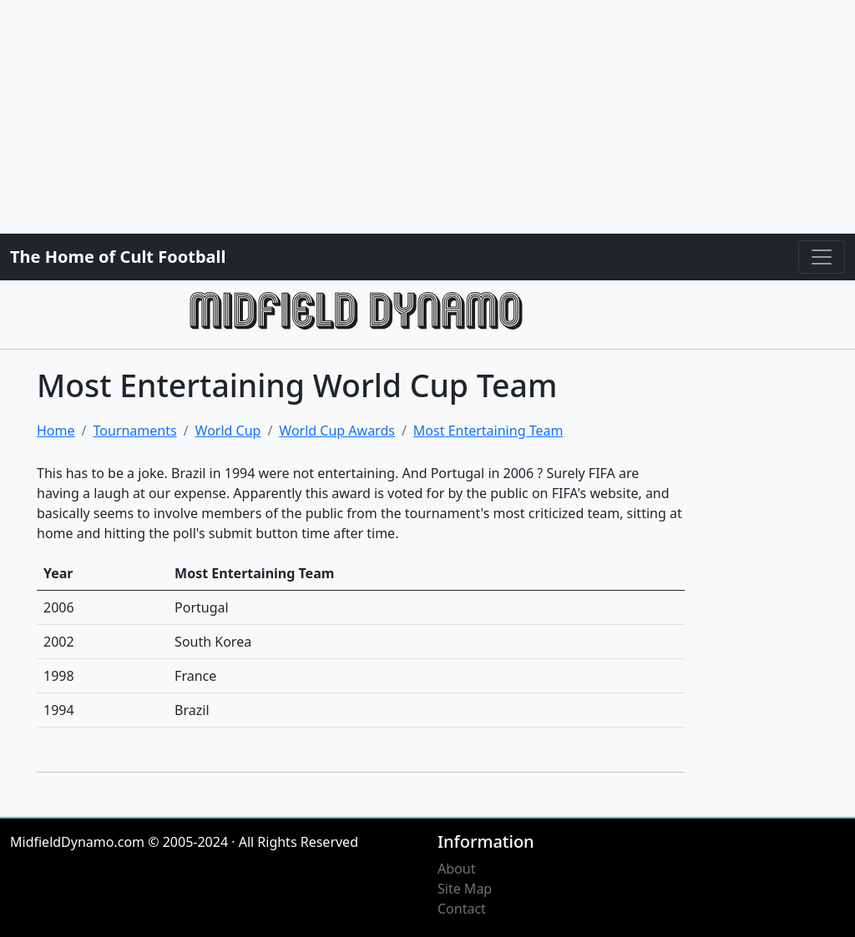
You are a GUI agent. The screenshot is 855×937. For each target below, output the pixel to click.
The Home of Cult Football (117, 256)
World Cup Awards (337, 430)
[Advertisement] (427, 117)
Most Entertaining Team (488, 430)
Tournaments (134, 430)
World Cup (228, 430)
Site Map (465, 888)
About (456, 868)
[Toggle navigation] (821, 257)
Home (56, 430)
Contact (462, 908)
